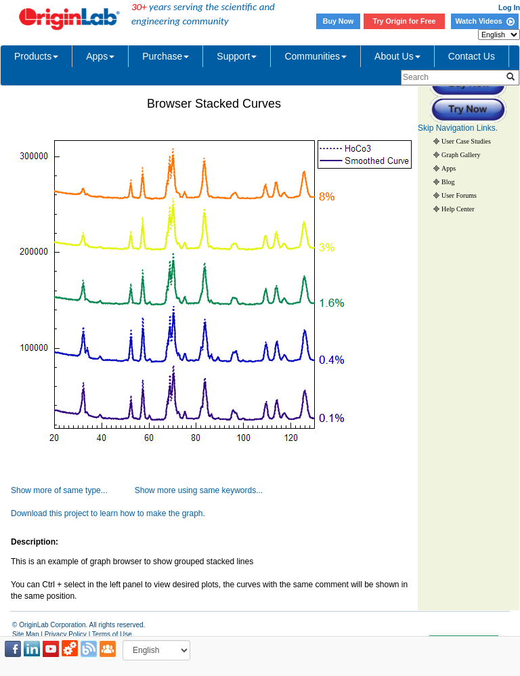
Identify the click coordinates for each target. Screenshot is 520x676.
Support (237, 56)
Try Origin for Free (404, 21)
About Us (397, 56)
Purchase (165, 56)
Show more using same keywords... (199, 490)
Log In (509, 7)
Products (36, 56)
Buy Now (338, 21)
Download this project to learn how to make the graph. (108, 513)
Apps (100, 56)
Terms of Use (112, 634)
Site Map (25, 634)
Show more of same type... (59, 490)
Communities (315, 56)
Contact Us (471, 56)
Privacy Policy (66, 634)
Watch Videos (484, 21)
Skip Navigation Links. (458, 128)
